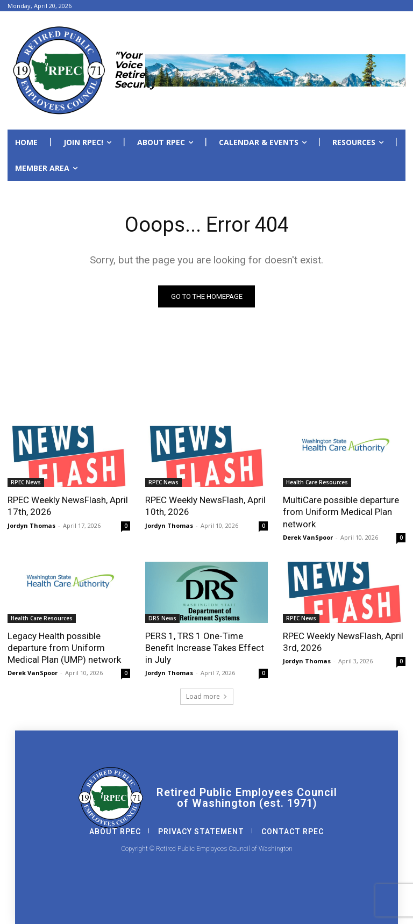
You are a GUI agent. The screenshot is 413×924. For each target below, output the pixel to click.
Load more (206, 696)
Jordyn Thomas (31, 525)
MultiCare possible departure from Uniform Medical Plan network (341, 512)
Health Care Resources (317, 482)
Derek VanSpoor (308, 537)
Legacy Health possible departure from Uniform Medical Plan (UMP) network (64, 648)
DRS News (162, 618)
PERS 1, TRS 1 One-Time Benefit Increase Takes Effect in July (204, 648)
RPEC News (26, 482)
